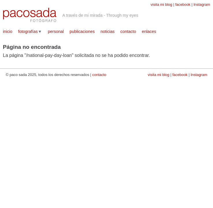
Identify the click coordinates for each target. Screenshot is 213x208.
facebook (182, 4)
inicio (7, 31)
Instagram (201, 4)
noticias (107, 31)
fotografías (28, 31)
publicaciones (82, 31)
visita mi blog (161, 4)
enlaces (149, 31)
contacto (128, 31)
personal (56, 31)
